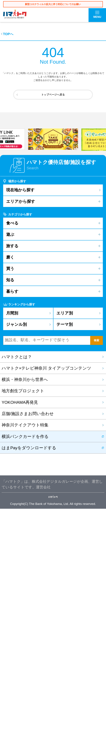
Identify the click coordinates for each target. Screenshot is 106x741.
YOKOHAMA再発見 (20, 634)
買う (10, 500)
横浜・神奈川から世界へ (25, 612)
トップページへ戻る (53, 94)
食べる (12, 455)
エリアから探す (20, 433)
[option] (53, 371)
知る (10, 512)
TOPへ (8, 34)
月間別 (12, 545)
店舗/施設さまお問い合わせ (28, 646)
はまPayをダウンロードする (29, 680)
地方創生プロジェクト (23, 623)
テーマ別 (64, 556)
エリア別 (64, 545)
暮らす (12, 523)
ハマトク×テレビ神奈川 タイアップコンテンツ (46, 600)
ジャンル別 (16, 556)
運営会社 (43, 719)
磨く (10, 489)
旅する (12, 478)
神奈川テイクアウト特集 (25, 657)
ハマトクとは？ (17, 589)
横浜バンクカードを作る (25, 668)
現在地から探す (20, 422)
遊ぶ (10, 466)
